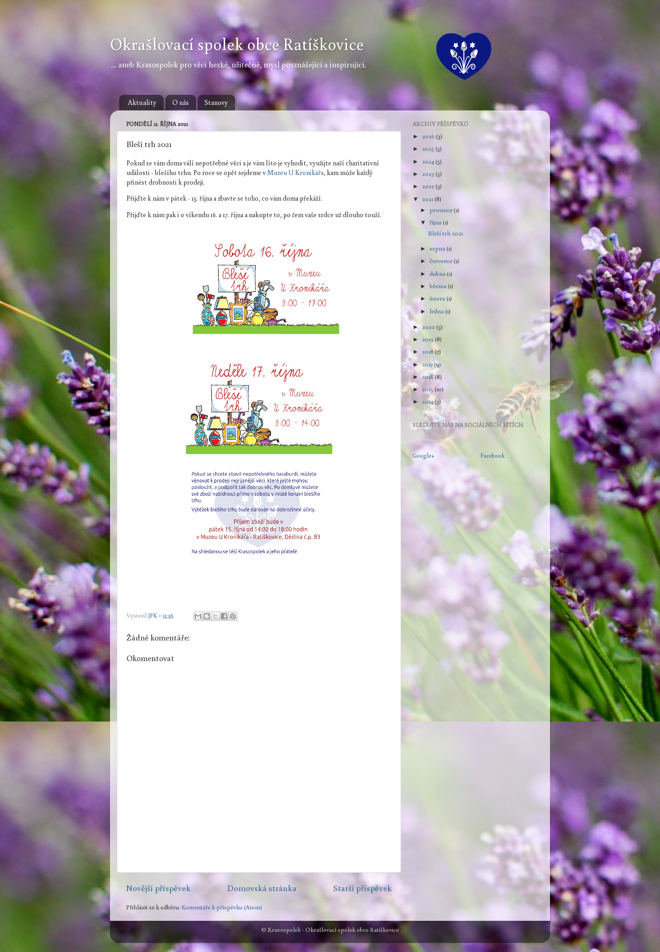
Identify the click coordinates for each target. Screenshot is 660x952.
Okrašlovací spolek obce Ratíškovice (237, 44)
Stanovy (216, 102)
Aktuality (142, 102)
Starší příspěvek (362, 887)
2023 (428, 174)
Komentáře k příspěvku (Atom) (222, 907)
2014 (428, 401)
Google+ (423, 455)
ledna (437, 311)
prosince (441, 210)
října (436, 222)
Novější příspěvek (158, 887)
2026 (429, 136)
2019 (428, 339)
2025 (428, 148)
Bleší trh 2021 (445, 233)
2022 (428, 186)
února (437, 298)
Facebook (492, 455)
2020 (429, 327)
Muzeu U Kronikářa (295, 172)
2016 (428, 376)
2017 (428, 364)
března (438, 286)
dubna (438, 273)
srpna (437, 248)
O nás (180, 102)
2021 (428, 199)
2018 (428, 351)
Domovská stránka (262, 887)
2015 (428, 389)
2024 (428, 161)
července (441, 261)
